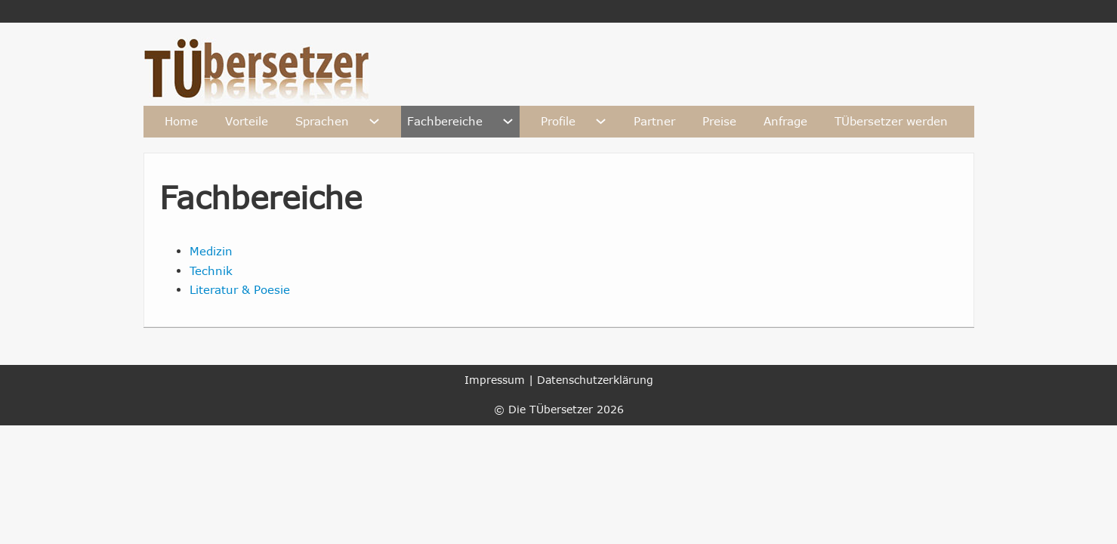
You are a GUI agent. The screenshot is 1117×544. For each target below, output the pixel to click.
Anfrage (785, 121)
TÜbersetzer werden (891, 121)
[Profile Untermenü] (600, 121)
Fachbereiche (445, 121)
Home (181, 121)
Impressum (494, 379)
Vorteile (246, 121)
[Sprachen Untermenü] (374, 121)
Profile (558, 121)
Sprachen (322, 121)
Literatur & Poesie (240, 289)
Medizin (211, 251)
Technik (211, 270)
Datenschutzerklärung (595, 379)
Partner (654, 121)
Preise (719, 121)
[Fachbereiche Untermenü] (508, 121)
